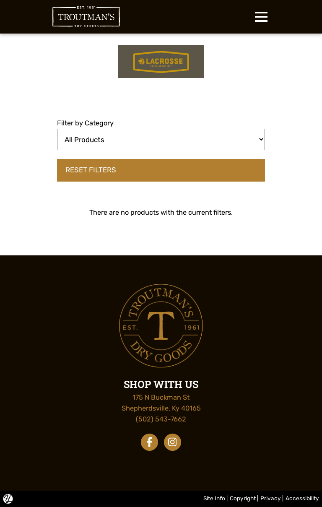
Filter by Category (85, 123)
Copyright (243, 498)
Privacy (270, 498)
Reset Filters (90, 170)
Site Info (214, 498)
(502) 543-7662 (161, 419)
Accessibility (302, 498)
